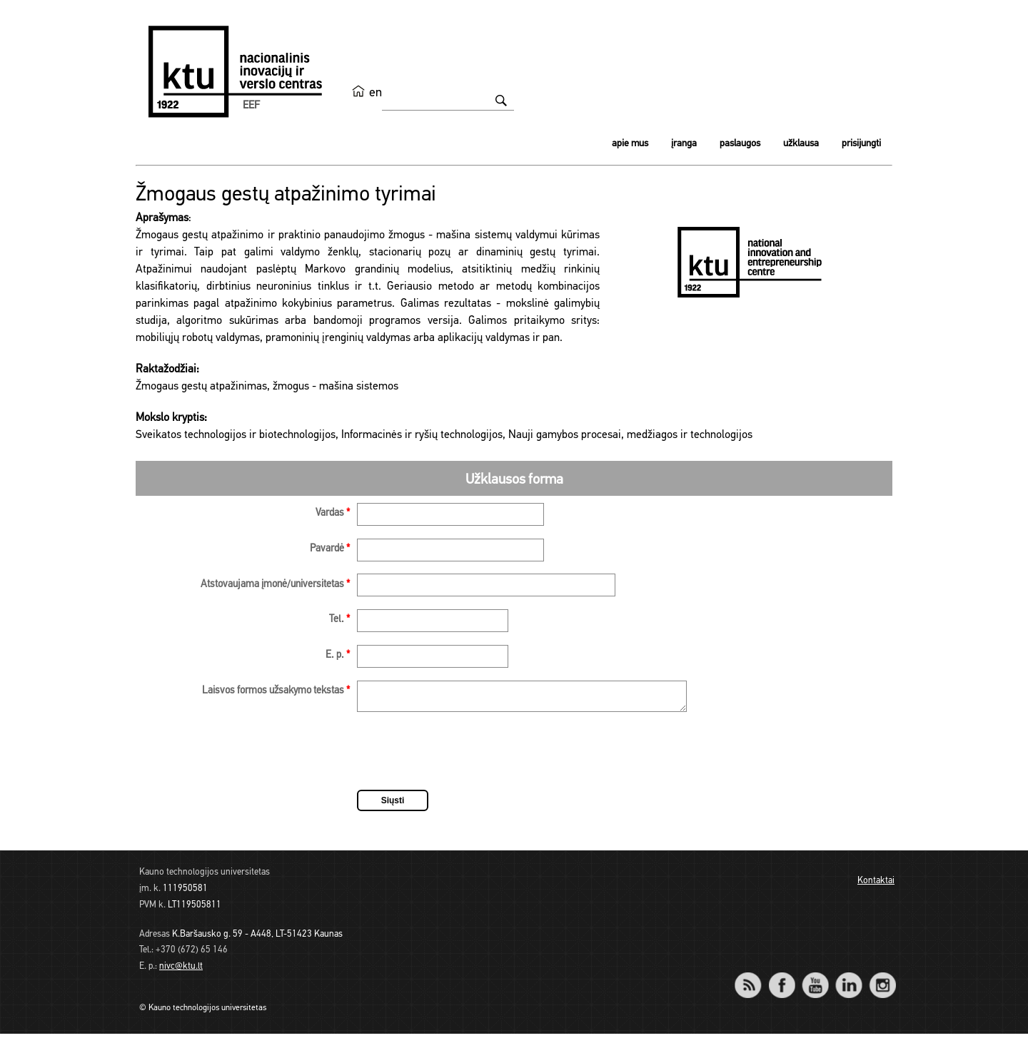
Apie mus (630, 143)
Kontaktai (876, 885)
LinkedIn (848, 979)
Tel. (339, 619)
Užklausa (801, 143)
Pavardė (330, 549)
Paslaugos (740, 143)
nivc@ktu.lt (181, 970)
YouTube (815, 979)
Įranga (684, 143)
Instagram (882, 979)
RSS (754, 979)
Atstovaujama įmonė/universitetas (275, 584)
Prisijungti (861, 143)
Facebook (781, 979)
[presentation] (465, 757)
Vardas (333, 513)
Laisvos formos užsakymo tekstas (276, 691)
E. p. (338, 655)
